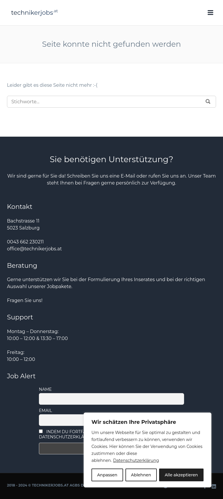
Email (45, 410)
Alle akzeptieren (181, 475)
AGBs (75, 485)
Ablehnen (141, 475)
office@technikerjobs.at (34, 249)
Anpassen (107, 475)
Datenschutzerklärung (136, 460)
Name (45, 389)
